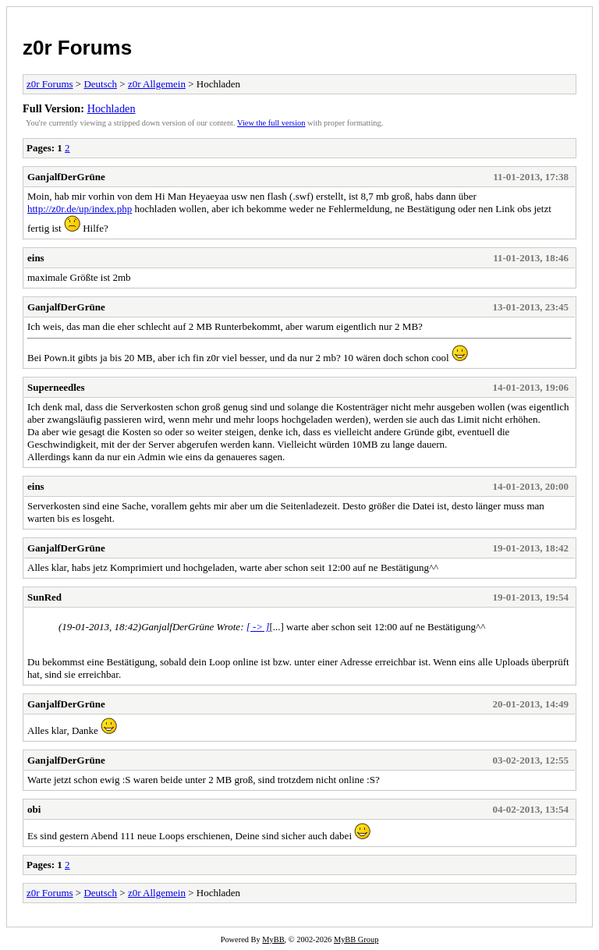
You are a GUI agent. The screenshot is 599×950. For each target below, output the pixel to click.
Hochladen (111, 108)
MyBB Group (356, 939)
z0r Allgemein (157, 84)
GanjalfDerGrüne (66, 177)
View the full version (271, 123)
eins (35, 258)
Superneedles (56, 387)
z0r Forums (77, 47)
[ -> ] (258, 627)
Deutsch (100, 84)
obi (34, 809)
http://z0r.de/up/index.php (79, 208)
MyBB (273, 939)
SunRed (44, 597)
